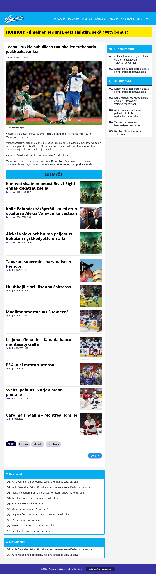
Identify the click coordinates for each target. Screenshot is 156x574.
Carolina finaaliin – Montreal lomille (41, 415)
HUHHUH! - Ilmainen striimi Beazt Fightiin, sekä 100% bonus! (67, 32)
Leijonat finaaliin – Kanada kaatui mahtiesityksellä (39, 342)
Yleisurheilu (127, 19)
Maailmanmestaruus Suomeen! (37, 312)
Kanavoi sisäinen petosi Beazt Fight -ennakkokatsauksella (42, 186)
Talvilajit (113, 19)
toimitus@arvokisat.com (100, 569)
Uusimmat (15, 474)
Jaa (95, 455)
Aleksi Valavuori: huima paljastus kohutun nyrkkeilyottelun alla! (39, 236)
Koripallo (100, 19)
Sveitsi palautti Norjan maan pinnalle (34, 392)
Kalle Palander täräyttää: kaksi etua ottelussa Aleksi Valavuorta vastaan (41, 211)
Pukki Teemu (53, 443)
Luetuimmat (17, 541)
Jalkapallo (59, 19)
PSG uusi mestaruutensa (30, 364)
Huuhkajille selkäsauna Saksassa (38, 286)
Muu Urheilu (144, 19)
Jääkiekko (73, 19)
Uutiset (9, 57)
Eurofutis (23, 443)
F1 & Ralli (87, 19)
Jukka (9, 270)
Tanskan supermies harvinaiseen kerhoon (38, 264)
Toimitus (10, 192)
